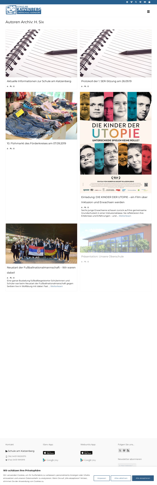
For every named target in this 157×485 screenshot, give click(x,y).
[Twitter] (120, 450)
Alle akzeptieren (143, 478)
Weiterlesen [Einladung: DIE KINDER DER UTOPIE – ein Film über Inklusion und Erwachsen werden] (125, 216)
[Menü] (148, 12)
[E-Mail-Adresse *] (127, 465)
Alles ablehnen (120, 478)
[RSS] (128, 450)
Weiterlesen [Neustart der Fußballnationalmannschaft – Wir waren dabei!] (56, 286)
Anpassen (101, 478)
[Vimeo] (124, 450)
